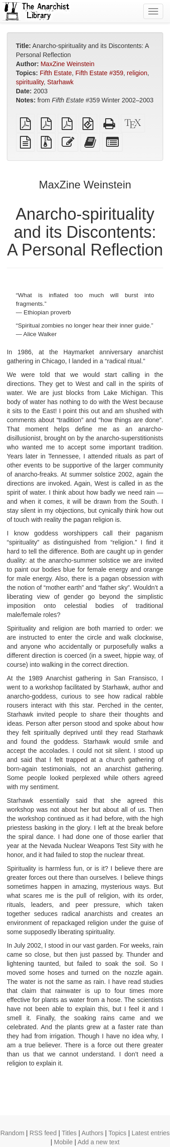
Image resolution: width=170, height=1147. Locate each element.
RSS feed (43, 1133)
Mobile (63, 1142)
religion (137, 73)
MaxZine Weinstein (67, 63)
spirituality (30, 82)
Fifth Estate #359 (99, 73)
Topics (117, 1133)
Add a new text (99, 1142)
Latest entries (150, 1133)
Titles (69, 1133)
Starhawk (60, 82)
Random (12, 1133)
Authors (92, 1133)
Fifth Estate (56, 73)
